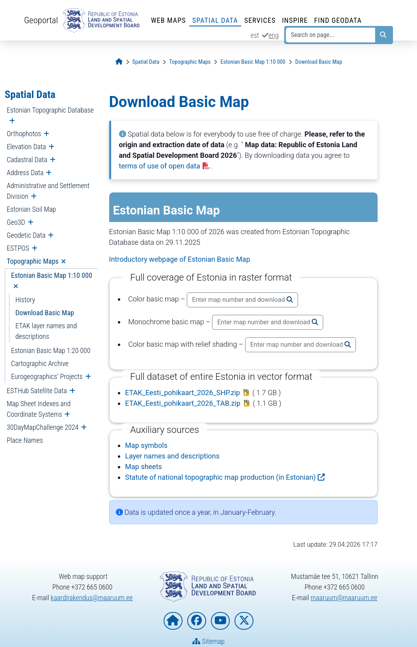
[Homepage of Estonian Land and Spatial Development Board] (173, 621)
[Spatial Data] (146, 62)
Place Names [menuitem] (25, 440)
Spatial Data (215, 20)
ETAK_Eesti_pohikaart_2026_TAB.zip (182, 403)
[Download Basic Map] (318, 62)
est (255, 35)
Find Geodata (338, 20)
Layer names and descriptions (172, 456)
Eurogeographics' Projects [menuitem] (47, 376)
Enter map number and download (242, 299)
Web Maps (168, 20)
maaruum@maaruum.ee (344, 597)
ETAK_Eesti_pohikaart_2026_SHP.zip (182, 392)
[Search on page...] (330, 35)
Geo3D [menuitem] (16, 222)
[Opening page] (119, 62)
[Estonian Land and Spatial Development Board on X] (244, 621)
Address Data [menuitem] (25, 172)
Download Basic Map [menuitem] (44, 313)
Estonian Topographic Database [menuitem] (50, 110)
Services (260, 20)
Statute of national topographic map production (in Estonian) (220, 477)
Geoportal (41, 20)
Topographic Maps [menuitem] (33, 261)
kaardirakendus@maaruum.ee (92, 597)
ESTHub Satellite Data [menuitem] (37, 390)
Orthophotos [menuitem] (24, 133)
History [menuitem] (25, 300)
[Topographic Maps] (189, 62)
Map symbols (146, 445)
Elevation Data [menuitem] (26, 146)
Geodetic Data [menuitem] (26, 235)
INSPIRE (295, 20)
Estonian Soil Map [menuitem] (31, 209)
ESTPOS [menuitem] (18, 248)
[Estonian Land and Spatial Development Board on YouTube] (220, 621)
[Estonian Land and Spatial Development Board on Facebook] (196, 621)
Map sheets (143, 466)
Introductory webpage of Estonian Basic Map (179, 259)
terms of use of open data (165, 166)
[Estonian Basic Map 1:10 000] (252, 62)
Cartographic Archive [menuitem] (40, 363)
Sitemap (208, 641)
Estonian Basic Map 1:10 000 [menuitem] (51, 275)
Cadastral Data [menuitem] (27, 159)
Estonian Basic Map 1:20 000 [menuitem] (51, 350)
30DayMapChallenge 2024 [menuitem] (42, 427)
